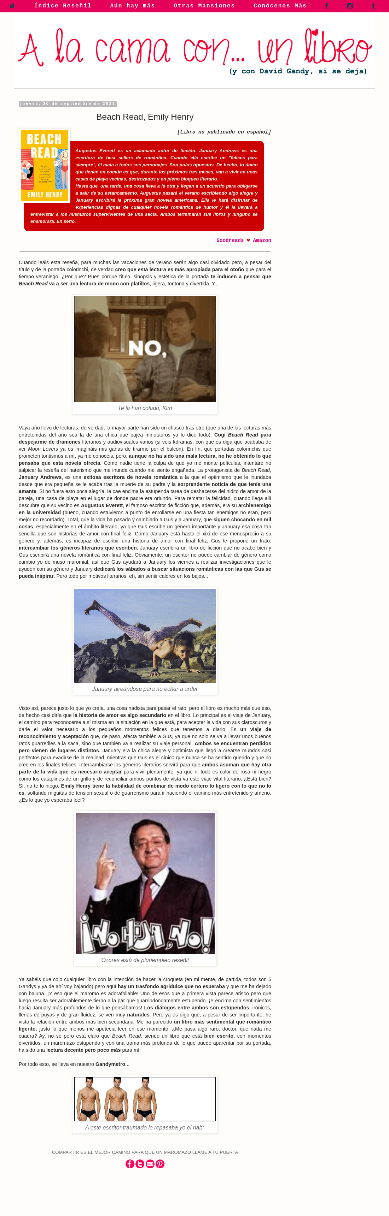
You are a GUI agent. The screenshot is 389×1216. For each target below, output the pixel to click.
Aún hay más (132, 6)
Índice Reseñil (63, 6)
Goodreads (230, 240)
